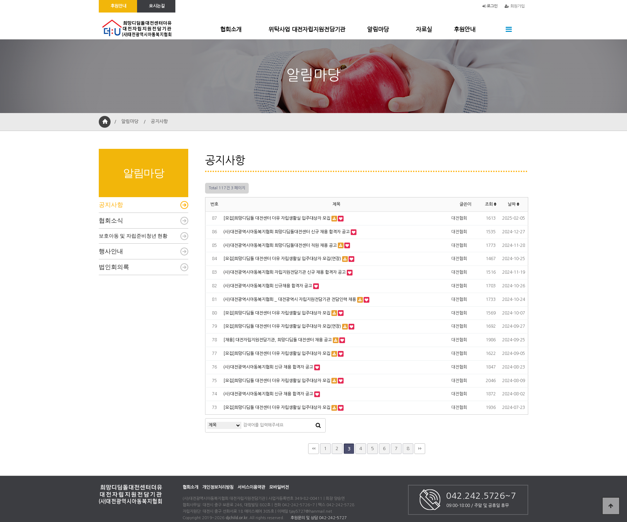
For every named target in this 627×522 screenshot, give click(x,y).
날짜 (513, 204)
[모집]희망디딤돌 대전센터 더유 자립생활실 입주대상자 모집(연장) (282, 259)
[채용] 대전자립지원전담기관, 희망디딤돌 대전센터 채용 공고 (277, 340)
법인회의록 (114, 267)
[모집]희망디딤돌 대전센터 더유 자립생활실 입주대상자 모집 (276, 218)
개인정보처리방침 (218, 487)
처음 (313, 448)
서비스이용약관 (251, 487)
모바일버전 (279, 487)
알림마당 (378, 29)
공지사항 (111, 204)
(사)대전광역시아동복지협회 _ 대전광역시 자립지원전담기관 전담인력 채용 (289, 299)
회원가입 (515, 6)
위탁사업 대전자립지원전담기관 (306, 29)
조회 (490, 204)
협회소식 (111, 220)
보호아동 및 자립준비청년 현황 (133, 236)
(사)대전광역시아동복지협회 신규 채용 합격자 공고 (268, 367)
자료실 (424, 29)
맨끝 (419, 448)
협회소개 (231, 29)
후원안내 (464, 29)
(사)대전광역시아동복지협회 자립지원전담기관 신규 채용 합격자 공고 (284, 272)
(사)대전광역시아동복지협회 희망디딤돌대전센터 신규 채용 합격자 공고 (286, 232)
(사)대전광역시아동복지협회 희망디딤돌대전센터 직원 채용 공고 (280, 245)
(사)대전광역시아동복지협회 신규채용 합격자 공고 (267, 286)
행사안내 (111, 251)
